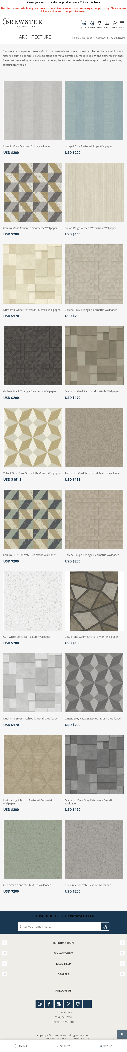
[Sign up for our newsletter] (59, 926)
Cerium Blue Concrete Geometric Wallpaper (29, 555)
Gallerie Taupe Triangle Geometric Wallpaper (92, 555)
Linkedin (87, 1004)
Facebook (49, 1004)
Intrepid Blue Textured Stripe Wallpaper (88, 146)
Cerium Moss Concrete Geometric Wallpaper (30, 228)
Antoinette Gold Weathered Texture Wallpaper (93, 473)
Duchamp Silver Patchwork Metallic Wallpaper (31, 718)
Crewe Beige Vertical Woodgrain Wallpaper (90, 228)
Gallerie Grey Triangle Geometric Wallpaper (91, 310)
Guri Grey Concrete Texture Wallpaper (88, 885)
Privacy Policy (81, 1038)
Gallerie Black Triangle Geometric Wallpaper (29, 391)
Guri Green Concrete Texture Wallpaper (27, 885)
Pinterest (68, 1004)
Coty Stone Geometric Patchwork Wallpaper (91, 636)
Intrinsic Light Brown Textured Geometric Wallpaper (28, 802)
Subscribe (105, 926)
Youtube (59, 1004)
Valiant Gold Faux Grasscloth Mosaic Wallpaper (31, 473)
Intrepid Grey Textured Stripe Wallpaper (27, 146)
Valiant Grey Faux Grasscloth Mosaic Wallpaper (93, 718)
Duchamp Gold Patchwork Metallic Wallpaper (92, 391)
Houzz (78, 1004)
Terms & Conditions (56, 1038)
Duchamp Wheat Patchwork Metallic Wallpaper (31, 310)
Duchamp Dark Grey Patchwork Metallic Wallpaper (89, 802)
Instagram (40, 1004)
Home (75, 37)
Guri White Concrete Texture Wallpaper (26, 636)
